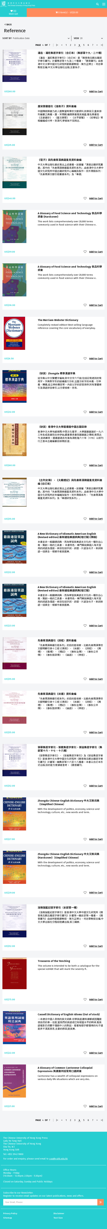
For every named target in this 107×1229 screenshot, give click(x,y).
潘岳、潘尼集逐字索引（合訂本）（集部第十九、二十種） (70, 53)
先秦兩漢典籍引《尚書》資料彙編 (57, 693)
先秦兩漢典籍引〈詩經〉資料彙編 (57, 640)
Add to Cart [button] (96, 91)
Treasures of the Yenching (54, 961)
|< (57, 45)
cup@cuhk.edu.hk (58, 1158)
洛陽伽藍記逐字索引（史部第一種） (58, 907)
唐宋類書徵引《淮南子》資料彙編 (57, 106)
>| (102, 45)
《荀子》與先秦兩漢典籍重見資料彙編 (60, 159)
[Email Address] (50, 1202)
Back (9, 24)
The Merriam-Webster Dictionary (58, 320)
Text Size (58, 1218)
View (76, 38)
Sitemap (7, 1218)
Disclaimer (59, 1213)
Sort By (7, 38)
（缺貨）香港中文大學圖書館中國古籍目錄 (62, 426)
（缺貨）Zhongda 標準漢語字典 (56, 373)
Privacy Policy (10, 1213)
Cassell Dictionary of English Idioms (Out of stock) (69, 1014)
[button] (67, 12)
